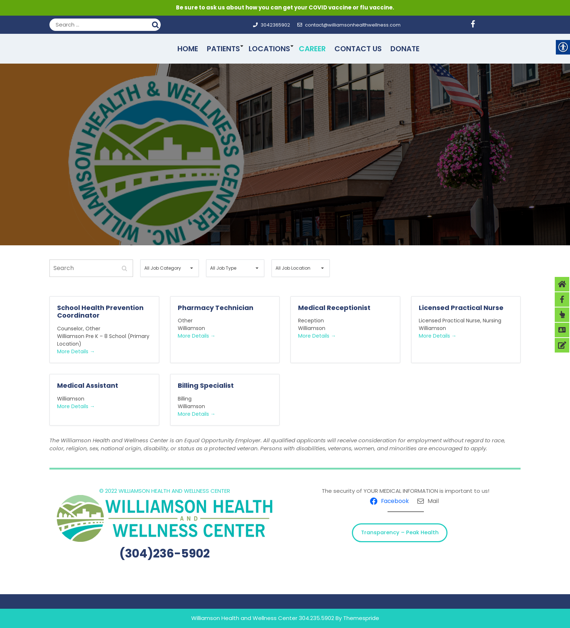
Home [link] (187, 49)
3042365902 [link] (271, 24)
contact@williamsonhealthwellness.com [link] (349, 24)
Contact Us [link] (358, 49)
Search (156, 24)
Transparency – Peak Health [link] (400, 532)
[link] (476, 24)
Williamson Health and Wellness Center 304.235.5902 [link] (262, 618)
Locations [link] (269, 49)
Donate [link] (405, 49)
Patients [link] (223, 49)
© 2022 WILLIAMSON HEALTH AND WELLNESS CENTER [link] (164, 491)
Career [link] (312, 49)
